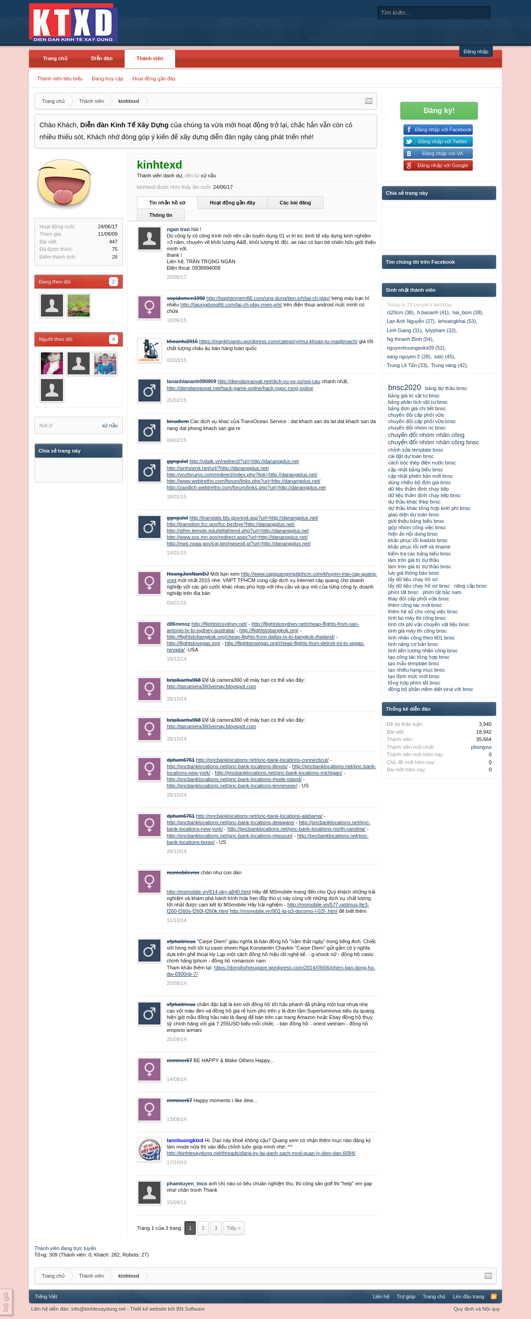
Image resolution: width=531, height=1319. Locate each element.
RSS (493, 1296)
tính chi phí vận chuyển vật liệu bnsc (428, 624)
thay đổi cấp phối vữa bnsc (418, 598)
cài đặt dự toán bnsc (411, 456)
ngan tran (178, 229)
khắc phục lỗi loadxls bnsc (417, 540)
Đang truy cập (107, 78)
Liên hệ (381, 1296)
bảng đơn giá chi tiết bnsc (416, 408)
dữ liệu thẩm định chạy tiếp (418, 489)
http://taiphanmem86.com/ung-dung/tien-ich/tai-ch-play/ (268, 298)
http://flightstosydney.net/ (219, 624)
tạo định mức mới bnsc (414, 676)
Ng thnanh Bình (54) (409, 339)
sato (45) (444, 356)
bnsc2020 (404, 387)
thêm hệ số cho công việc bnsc (423, 611)
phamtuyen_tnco (187, 1183)
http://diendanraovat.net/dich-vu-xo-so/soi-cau (268, 381)
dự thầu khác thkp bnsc (414, 501)
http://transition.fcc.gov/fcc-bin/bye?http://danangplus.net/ (231, 524)
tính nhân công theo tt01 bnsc (421, 637)
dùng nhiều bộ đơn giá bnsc (419, 482)
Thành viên (150, 58)
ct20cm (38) (400, 312)
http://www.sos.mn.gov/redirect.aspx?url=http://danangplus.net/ (237, 537)
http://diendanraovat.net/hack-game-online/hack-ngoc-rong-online (240, 388)
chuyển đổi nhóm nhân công (426, 434)
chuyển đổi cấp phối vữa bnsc (422, 421)
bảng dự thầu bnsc (446, 388)
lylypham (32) (440, 330)
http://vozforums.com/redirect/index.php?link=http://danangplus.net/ (242, 474)
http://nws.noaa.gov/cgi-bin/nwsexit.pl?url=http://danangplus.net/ (239, 543)
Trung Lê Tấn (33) (407, 365)
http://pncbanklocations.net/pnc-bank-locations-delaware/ (231, 822)
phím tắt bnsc (403, 592)
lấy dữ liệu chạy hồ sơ (413, 579)
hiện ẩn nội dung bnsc (413, 534)
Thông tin (160, 215)
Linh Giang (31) (404, 330)
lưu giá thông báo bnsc (414, 573)
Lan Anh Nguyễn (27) (410, 321)
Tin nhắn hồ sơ (167, 202)
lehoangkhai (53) (457, 321)
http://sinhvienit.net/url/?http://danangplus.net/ (218, 468)
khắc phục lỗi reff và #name (419, 546)
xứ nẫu (110, 425)
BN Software (191, 1309)
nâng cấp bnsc (470, 586)
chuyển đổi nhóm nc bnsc (417, 427)
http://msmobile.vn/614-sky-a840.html (209, 891)
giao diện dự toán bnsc (413, 514)
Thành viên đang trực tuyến (65, 1248)
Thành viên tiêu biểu (60, 78)
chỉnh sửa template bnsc (415, 450)
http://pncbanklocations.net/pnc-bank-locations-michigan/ (278, 773)
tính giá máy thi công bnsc (417, 631)
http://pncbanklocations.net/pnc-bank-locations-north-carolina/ (296, 829)
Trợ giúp (406, 1296)
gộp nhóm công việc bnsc (417, 527)
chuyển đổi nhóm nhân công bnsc (433, 442)
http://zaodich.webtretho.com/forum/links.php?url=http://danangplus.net (246, 487)
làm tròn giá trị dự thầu (413, 560)
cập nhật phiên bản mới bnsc (420, 476)
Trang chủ (55, 58)
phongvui (481, 747)
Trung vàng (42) (449, 365)
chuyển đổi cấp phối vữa (416, 415)
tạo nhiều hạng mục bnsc (416, 670)
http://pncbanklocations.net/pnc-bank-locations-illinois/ (227, 766)
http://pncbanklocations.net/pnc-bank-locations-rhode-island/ (234, 779)
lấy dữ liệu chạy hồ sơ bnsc (419, 586)
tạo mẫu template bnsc (413, 663)
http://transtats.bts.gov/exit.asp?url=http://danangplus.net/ (253, 518)
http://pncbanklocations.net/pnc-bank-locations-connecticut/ (262, 760)
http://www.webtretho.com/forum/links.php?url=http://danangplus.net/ (243, 481)
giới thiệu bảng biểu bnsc (416, 521)
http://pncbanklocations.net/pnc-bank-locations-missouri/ (230, 835)
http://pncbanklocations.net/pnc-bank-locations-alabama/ (259, 816)
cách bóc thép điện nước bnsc (422, 462)
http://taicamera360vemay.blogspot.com (211, 686)
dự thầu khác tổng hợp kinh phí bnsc (429, 508)
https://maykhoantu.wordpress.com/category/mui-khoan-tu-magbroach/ (278, 341)
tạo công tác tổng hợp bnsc (419, 657)
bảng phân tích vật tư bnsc (418, 402)
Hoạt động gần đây (154, 78)
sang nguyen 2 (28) (408, 356)
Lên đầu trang (468, 1296)
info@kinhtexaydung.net (98, 1309)
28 (115, 257)
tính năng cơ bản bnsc (413, 644)
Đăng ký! (439, 110)
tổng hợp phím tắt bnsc (414, 682)
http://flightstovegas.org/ (194, 643)
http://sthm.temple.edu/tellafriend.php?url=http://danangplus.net (238, 530)
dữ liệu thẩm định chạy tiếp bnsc (424, 495)
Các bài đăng (295, 202)
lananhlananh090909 (192, 381)
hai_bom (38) (467, 312)
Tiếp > (233, 1228)
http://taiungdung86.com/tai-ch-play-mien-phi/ (231, 304)
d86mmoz (178, 624)
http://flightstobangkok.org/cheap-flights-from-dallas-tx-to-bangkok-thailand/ (251, 637)
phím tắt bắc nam (442, 592)
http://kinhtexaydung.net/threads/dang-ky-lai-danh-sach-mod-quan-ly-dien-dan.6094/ (261, 1153)
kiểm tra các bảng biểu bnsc (419, 553)
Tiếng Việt (46, 1296)
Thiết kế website (148, 1309)
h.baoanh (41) (433, 312)
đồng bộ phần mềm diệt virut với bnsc (430, 689)
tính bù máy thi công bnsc (416, 618)
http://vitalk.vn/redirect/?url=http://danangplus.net (244, 461)
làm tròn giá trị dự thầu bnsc (419, 566)
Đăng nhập (476, 51)
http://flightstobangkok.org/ (269, 630)
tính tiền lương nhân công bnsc (422, 650)
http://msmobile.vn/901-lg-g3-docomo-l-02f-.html (283, 911)
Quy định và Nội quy (477, 1309)
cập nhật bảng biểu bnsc (415, 469)
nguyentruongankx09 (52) (415, 348)
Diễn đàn (102, 58)
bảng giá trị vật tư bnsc (414, 395)
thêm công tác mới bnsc (415, 605)
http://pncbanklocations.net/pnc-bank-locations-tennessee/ (232, 785)
